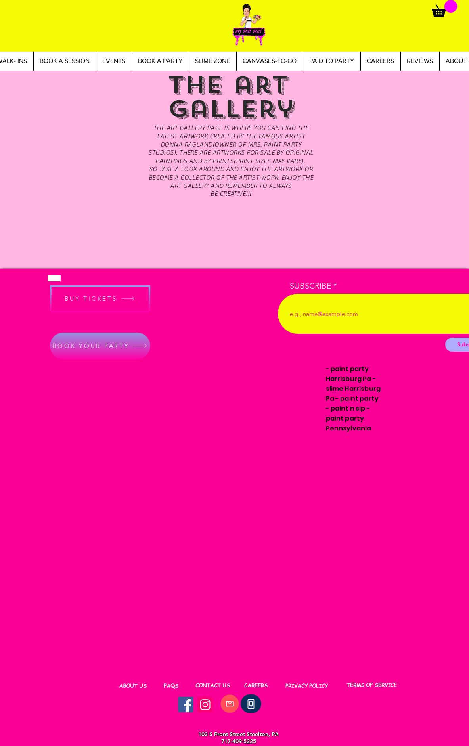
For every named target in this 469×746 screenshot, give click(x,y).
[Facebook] (185, 704)
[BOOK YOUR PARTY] (100, 346)
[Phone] (251, 703)
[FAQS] (171, 685)
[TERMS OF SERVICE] (372, 685)
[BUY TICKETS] (100, 298)
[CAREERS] (256, 685)
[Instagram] (205, 704)
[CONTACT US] (213, 685)
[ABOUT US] (133, 685)
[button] (444, 8)
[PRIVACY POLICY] (307, 685)
